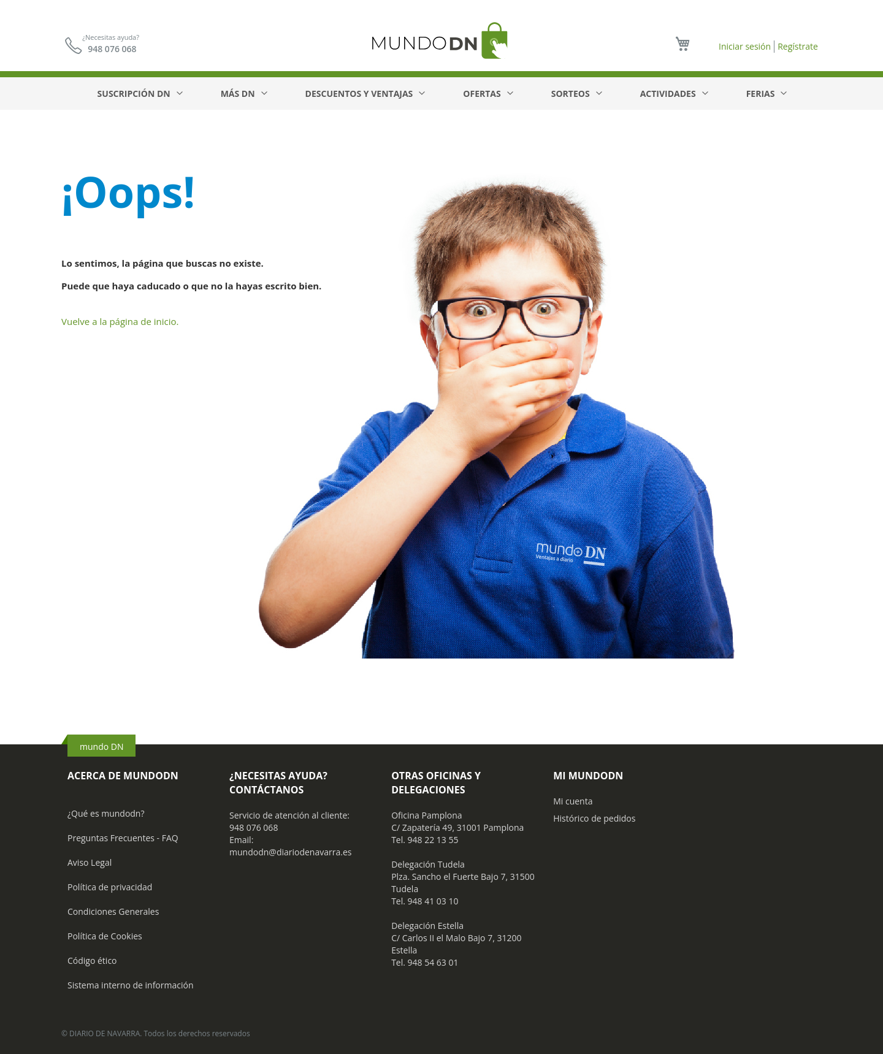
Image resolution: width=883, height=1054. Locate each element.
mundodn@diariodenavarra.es (290, 852)
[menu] (441, 93)
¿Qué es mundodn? (106, 813)
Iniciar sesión (745, 46)
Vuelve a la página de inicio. (120, 321)
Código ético (92, 960)
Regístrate (798, 46)
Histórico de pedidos (594, 818)
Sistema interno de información (130, 985)
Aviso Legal (89, 862)
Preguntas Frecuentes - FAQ (122, 838)
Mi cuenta (572, 801)
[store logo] (441, 40)
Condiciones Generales (113, 911)
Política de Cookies (104, 936)
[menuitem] (139, 93)
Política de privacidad (109, 887)
